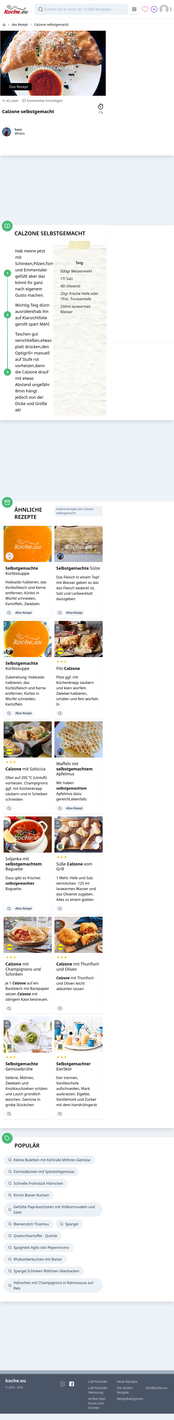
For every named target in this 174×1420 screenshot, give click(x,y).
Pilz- (68, 668)
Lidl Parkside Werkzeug (97, 1390)
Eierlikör (73, 1066)
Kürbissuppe (21, 570)
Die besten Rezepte (125, 1390)
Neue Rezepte (127, 1381)
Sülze (78, 568)
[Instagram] (62, 1384)
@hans (20, 133)
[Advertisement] (140, 47)
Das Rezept (18, 86)
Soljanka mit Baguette (23, 864)
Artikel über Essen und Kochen (97, 1403)
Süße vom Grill (74, 866)
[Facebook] (71, 1384)
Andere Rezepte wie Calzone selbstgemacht (75, 511)
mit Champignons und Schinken (23, 969)
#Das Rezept (23, 613)
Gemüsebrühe (21, 1066)
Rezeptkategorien (128, 1399)
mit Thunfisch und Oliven (77, 966)
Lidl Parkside (97, 1381)
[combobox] (81, 9)
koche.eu (15, 1381)
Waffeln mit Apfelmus (74, 768)
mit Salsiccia (25, 769)
